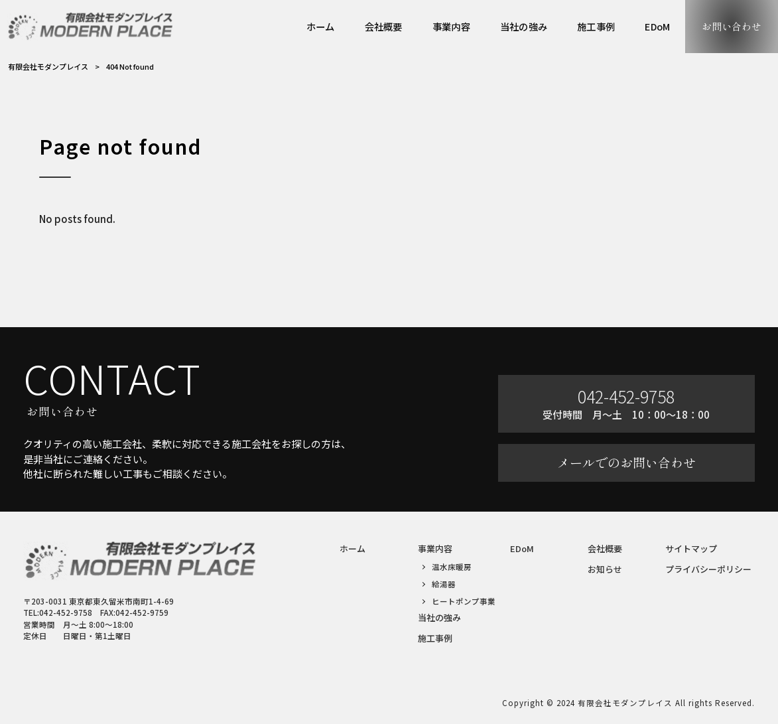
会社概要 (605, 548)
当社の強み (439, 617)
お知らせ (605, 569)
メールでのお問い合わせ (626, 462)
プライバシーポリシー (708, 569)
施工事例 (435, 638)
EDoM (522, 548)
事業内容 (435, 548)
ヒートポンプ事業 (463, 601)
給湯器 (444, 584)
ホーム (352, 548)
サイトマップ (691, 548)
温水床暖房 (452, 566)
